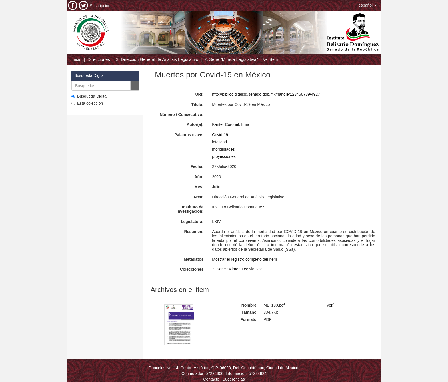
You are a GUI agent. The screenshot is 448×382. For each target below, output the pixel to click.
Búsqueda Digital (89, 96)
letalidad (219, 142)
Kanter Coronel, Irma (230, 124)
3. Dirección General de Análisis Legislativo (157, 59)
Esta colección (87, 103)
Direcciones (98, 59)
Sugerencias (234, 379)
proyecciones (224, 156)
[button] (367, 5)
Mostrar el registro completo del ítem (244, 259)
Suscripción (100, 5)
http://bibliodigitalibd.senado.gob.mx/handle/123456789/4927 (266, 94)
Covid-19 (220, 134)
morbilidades (223, 149)
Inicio (76, 59)
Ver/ (330, 305)
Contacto (211, 379)
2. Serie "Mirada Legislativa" (231, 59)
